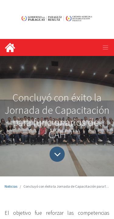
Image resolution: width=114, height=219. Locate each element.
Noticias (11, 186)
